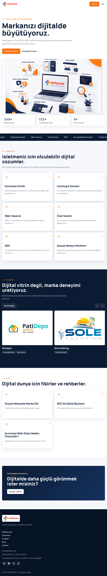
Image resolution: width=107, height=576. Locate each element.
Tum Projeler (9, 306)
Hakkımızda (7, 532)
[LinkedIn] (9, 563)
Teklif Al (94, 4)
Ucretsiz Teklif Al (15, 492)
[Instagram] (4, 563)
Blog (4, 542)
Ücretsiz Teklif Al (11, 51)
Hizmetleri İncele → (30, 51)
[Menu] (102, 4)
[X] (14, 563)
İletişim (5, 545)
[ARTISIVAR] (11, 4)
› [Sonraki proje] (102, 305)
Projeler (5, 539)
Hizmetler (6, 535)
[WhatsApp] (18, 563)
